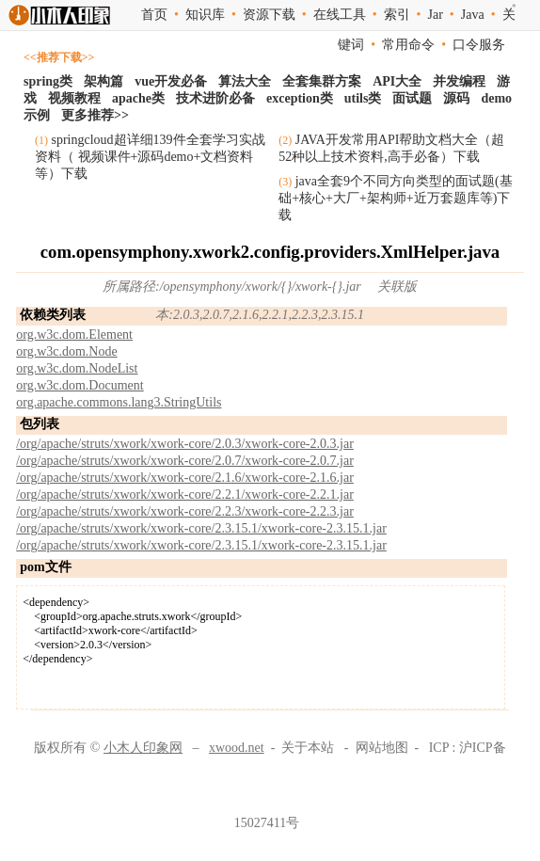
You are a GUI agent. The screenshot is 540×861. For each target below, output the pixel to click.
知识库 (205, 15)
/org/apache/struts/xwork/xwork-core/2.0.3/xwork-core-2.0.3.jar (185, 444)
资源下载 (269, 15)
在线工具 (339, 15)
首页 (154, 15)
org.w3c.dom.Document (79, 385)
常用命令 (408, 45)
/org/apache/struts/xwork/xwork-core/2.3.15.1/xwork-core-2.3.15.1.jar (201, 528)
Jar (435, 15)
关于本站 (307, 748)
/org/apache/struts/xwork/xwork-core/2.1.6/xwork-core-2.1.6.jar (185, 477)
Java (472, 15)
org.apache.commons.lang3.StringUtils (118, 402)
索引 (397, 15)
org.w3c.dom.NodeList (76, 368)
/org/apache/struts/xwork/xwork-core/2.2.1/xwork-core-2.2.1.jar (185, 494)
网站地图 (382, 748)
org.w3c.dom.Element (74, 334)
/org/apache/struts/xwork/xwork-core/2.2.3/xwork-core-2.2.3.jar (185, 511)
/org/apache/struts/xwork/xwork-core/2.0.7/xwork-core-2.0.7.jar (185, 461)
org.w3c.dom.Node (66, 351)
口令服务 (479, 45)
